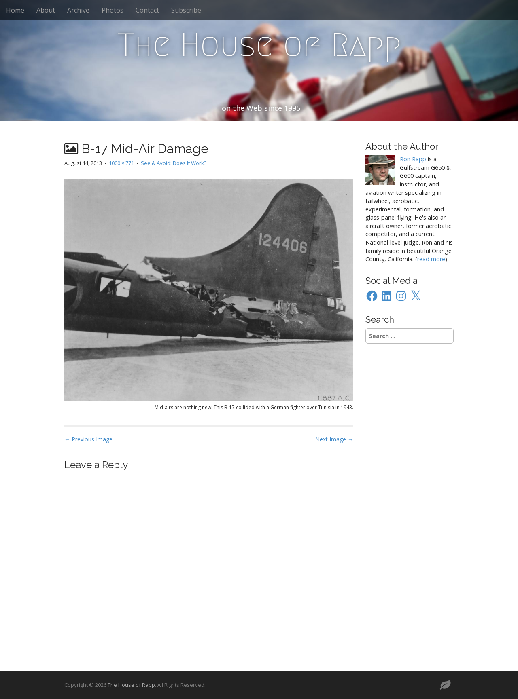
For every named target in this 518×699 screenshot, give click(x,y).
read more (431, 259)
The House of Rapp (259, 44)
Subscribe (186, 10)
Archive (78, 10)
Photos (112, 10)
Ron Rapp (413, 159)
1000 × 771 (121, 163)
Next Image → (334, 439)
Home (15, 10)
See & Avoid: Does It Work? (173, 163)
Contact (147, 10)
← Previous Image (88, 439)
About (45, 10)
